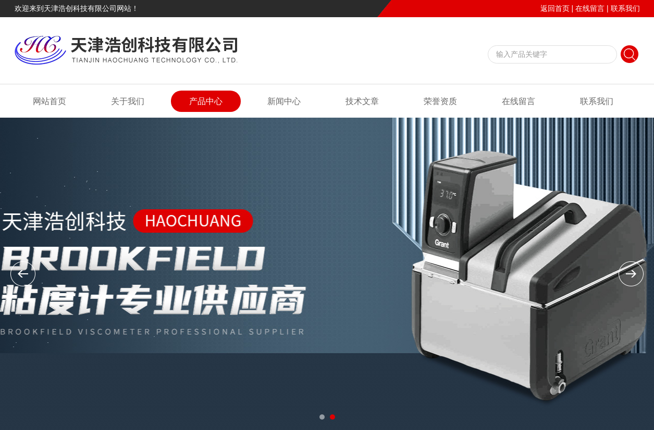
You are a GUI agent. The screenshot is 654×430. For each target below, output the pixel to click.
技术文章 (362, 101)
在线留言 (589, 8)
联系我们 (625, 8)
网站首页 (49, 101)
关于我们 (127, 101)
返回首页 (555, 8)
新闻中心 (284, 101)
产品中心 (206, 101)
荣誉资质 (440, 101)
